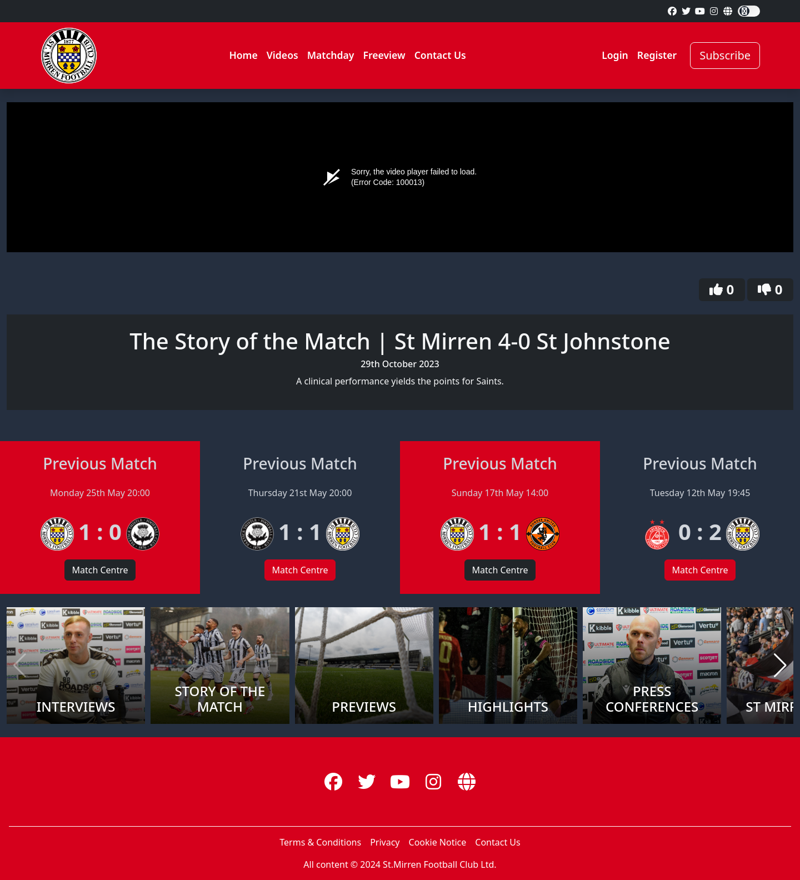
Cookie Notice (438, 842)
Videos (282, 55)
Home (243, 55)
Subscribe (725, 55)
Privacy (384, 842)
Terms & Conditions (320, 842)
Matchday (330, 55)
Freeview (384, 55)
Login (615, 55)
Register (657, 55)
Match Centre (100, 570)
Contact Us (440, 55)
